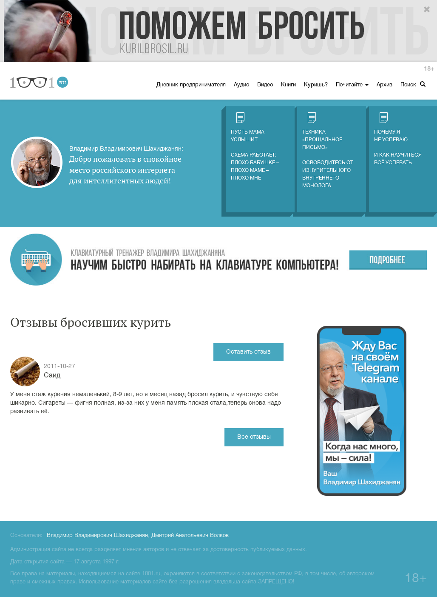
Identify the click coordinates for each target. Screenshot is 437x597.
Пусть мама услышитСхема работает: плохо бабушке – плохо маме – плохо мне (255, 146)
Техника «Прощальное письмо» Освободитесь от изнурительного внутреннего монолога (327, 150)
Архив (384, 85)
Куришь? (316, 85)
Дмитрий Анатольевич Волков (190, 535)
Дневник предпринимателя (191, 85)
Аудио (241, 85)
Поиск (413, 84)
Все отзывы (254, 437)
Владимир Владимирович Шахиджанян (97, 535)
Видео (265, 85)
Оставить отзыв (248, 352)
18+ (429, 69)
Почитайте (352, 85)
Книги (288, 85)
